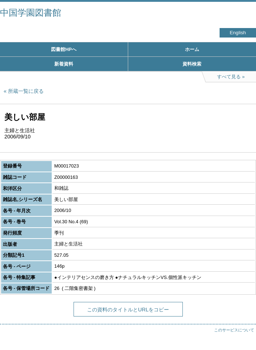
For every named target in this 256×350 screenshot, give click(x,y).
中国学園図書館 (30, 12)
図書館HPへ (63, 49)
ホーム (192, 49)
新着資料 (63, 64)
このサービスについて (234, 330)
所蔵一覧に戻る (26, 91)
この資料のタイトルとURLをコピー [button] (128, 309)
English (238, 32)
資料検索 (191, 64)
